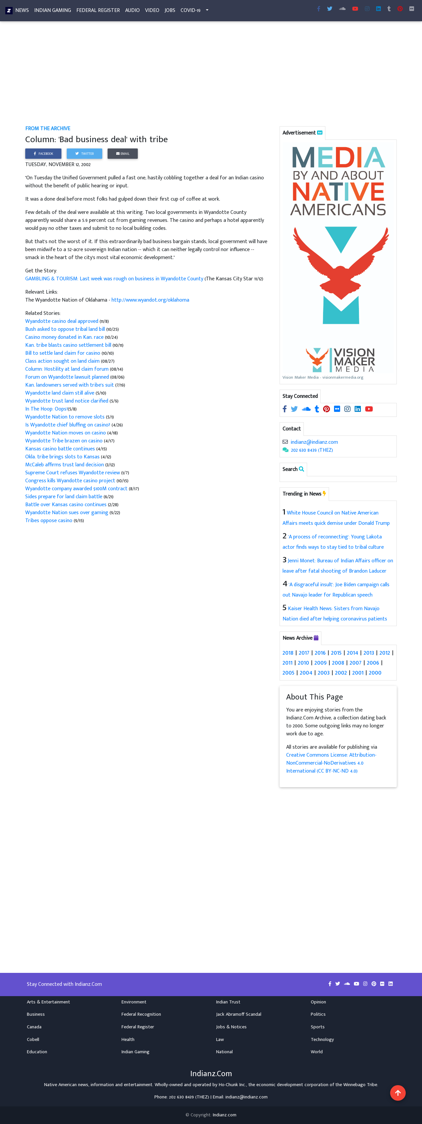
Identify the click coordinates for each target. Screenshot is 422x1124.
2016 (320, 652)
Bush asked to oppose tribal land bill (65, 329)
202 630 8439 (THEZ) (312, 450)
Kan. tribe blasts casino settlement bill (68, 345)
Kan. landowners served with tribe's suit (70, 385)
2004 (306, 672)
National (224, 1052)
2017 (304, 652)
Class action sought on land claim (62, 361)
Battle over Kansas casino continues (66, 504)
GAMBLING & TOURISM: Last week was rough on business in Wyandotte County (115, 278)
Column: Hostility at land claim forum (67, 369)
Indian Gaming (52, 11)
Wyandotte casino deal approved (62, 321)
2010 (303, 662)
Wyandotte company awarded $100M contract (77, 488)
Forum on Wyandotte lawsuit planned (67, 377)
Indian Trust (228, 1002)
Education (37, 1052)
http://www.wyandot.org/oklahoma (150, 300)
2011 (288, 662)
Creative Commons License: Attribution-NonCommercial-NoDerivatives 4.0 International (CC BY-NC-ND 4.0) (331, 763)
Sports (318, 1027)
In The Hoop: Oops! (46, 409)
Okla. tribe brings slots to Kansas (63, 456)
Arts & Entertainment (48, 1002)
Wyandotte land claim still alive (59, 393)
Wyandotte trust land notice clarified (67, 401)
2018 (288, 652)
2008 (338, 662)
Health (128, 1039)
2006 (373, 662)
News (22, 11)
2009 (320, 662)
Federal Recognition (141, 1014)
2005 (289, 672)
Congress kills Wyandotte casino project (70, 480)
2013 (369, 652)
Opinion (318, 1002)
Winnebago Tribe (360, 1084)
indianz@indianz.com (314, 442)
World (317, 1052)
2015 (336, 652)
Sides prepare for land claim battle (63, 496)
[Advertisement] (211, 75)
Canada (34, 1027)
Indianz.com (224, 1115)
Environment (134, 1002)
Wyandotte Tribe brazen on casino (64, 440)
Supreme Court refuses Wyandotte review (72, 472)
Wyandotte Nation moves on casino (65, 432)
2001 (358, 672)
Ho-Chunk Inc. (232, 1084)
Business (36, 1014)
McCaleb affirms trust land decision (64, 464)
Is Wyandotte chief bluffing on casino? (68, 425)
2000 (375, 672)
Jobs (170, 11)
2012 (385, 652)
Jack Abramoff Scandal (238, 1014)
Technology (322, 1039)
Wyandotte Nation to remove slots (65, 417)
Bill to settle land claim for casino (63, 353)
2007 (356, 662)
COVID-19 (191, 11)
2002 (341, 672)
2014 (352, 652)
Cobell (33, 1039)
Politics (318, 1014)
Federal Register (98, 11)
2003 (324, 672)
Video (152, 11)
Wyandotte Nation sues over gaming (66, 512)
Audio (132, 11)
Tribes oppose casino (48, 520)
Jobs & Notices (231, 1027)
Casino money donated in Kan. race (65, 337)
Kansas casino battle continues (60, 448)
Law (220, 1039)
